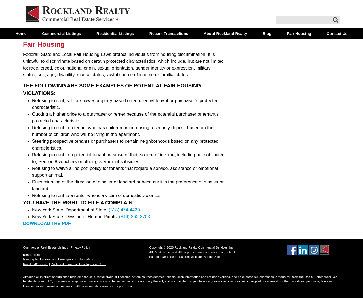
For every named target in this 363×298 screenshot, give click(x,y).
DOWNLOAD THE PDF (47, 223)
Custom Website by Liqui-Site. (200, 256)
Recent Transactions (168, 33)
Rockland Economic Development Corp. (78, 264)
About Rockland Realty (225, 33)
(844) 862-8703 (134, 216)
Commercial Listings (61, 33)
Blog (267, 33)
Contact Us (336, 33)
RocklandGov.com (35, 264)
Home (21, 33)
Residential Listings (115, 33)
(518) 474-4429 (124, 210)
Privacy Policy (80, 247)
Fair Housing (299, 33)
